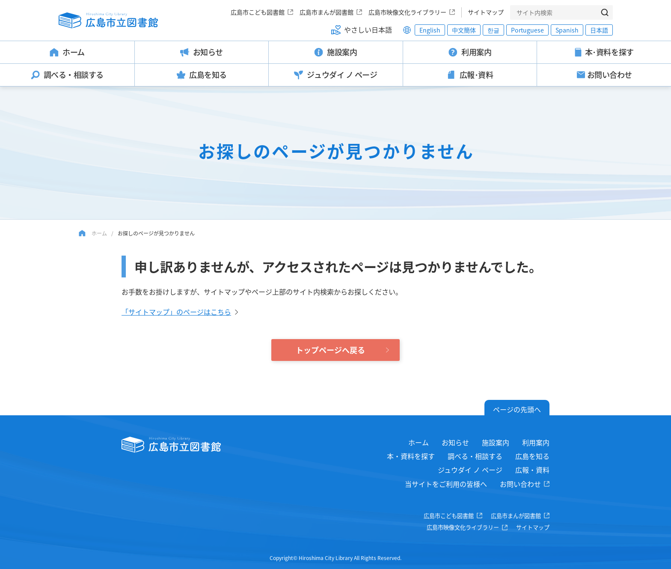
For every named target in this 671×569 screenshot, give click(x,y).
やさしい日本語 (368, 29)
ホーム (99, 233)
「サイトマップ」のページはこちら (176, 312)
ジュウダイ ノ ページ (470, 470)
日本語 (599, 30)
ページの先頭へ (517, 409)
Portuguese (527, 30)
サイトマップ (486, 12)
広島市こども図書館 (258, 12)
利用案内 (535, 442)
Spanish (567, 30)
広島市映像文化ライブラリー (407, 12)
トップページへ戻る (330, 349)
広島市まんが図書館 (326, 12)
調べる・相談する (475, 456)
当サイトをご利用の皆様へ (446, 484)
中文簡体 (464, 30)
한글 (493, 30)
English (429, 30)
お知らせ (455, 442)
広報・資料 (532, 470)
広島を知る (532, 456)
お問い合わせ (520, 484)
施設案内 (495, 442)
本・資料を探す (411, 456)
